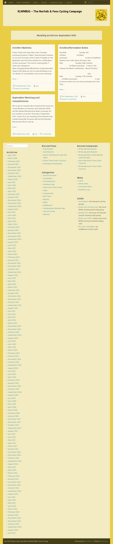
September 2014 (14, 527)
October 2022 (13, 269)
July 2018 (11, 398)
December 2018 (14, 386)
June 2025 (12, 185)
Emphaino (104, 541)
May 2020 (12, 347)
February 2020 (14, 353)
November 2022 (14, 266)
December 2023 (14, 233)
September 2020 (14, 335)
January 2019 (13, 383)
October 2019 (13, 362)
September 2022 (14, 272)
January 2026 (13, 164)
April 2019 (12, 377)
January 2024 (13, 230)
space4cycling (56, 2)
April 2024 (12, 221)
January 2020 (13, 356)
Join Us (69, 2)
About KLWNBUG (23, 2)
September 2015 (14, 491)
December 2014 (14, 518)
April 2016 (12, 470)
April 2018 (12, 407)
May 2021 (12, 317)
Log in (81, 181)
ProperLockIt (48, 193)
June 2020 (12, 344)
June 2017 (12, 437)
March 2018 (12, 410)
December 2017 (14, 419)
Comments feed (85, 186)
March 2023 (12, 254)
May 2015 (12, 503)
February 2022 (14, 290)
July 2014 (11, 533)
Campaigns (47, 178)
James (81, 160)
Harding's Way (49, 184)
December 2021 (14, 296)
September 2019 (14, 365)
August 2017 (13, 431)
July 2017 (11, 434)
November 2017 (14, 422)
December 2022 (14, 263)
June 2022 (12, 278)
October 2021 (13, 302)
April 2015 (12, 506)
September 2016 (14, 461)
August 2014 (13, 530)
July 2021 (11, 311)
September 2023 (14, 239)
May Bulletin (48, 149)
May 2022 (12, 281)
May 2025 (12, 188)
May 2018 (12, 404)
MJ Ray (81, 149)
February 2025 (14, 194)
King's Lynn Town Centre (52, 187)
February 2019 (14, 380)
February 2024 (14, 227)
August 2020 (13, 338)
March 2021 (12, 323)
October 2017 (13, 425)
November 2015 (14, 485)
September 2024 (14, 206)
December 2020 (14, 326)
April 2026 (12, 155)
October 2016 (13, 458)
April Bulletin (48, 152)
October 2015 (13, 488)
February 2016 (14, 476)
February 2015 (14, 512)
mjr (36, 134)
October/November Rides (73, 47)
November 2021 (14, 299)
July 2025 (11, 182)
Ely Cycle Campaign (86, 226)
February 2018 (14, 413)
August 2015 (13, 494)
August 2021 (13, 308)
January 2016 (13, 479)
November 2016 (14, 455)
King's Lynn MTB (85, 218)
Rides (45, 202)
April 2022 (12, 284)
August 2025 (13, 179)
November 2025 (14, 170)
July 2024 (11, 212)
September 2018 (14, 392)
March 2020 (12, 350)
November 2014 (14, 521)
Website (46, 214)
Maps (36, 2)
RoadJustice (48, 205)
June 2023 (12, 245)
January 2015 (13, 515)
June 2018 (12, 401)
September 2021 (14, 305)
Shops (44, 2)
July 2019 (11, 371)
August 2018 (13, 395)
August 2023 (13, 242)
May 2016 (12, 467)
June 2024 (12, 215)
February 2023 (14, 257)
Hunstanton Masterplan (52, 163)
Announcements (49, 175)
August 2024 (13, 209)
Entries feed (83, 183)
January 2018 (13, 416)
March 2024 (12, 224)
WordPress (89, 541)
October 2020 (13, 332)
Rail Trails (47, 196)
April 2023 (12, 251)
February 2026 (14, 161)
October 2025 (13, 173)
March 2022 (12, 287)
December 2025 (14, 167)
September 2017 (14, 428)
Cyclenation (83, 201)
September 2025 (14, 176)
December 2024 (14, 200)
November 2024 (14, 203)
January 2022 (13, 293)
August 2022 (13, 275)
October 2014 (13, 524)
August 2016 (13, 464)
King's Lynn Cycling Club (88, 207)
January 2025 (13, 197)
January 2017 (13, 449)
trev (37, 86)
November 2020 (14, 329)
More (15, 79)
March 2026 (12, 158)
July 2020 (11, 341)
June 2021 (12, 314)
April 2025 (12, 191)
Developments (49, 181)
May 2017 (12, 440)
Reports (46, 199)
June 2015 (12, 500)
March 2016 (12, 473)
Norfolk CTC (83, 213)
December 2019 (14, 359)
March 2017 (12, 446)
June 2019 (12, 374)
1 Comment (46, 134)
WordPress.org (84, 189)
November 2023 (14, 236)
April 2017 (12, 443)
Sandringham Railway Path (54, 208)
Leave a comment (22, 88)
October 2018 (13, 389)
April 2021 (12, 320)
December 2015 (14, 482)
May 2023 (12, 248)
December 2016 (14, 452)
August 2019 (13, 368)
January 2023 (13, 260)
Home (10, 2)
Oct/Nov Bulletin (21, 47)
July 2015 (11, 497)
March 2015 (12, 509)
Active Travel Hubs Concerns (54, 160)
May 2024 (12, 218)
